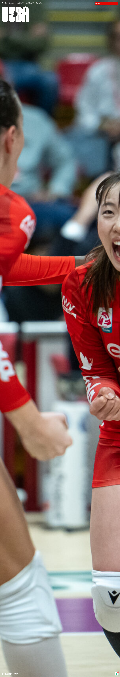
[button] (106, 3)
